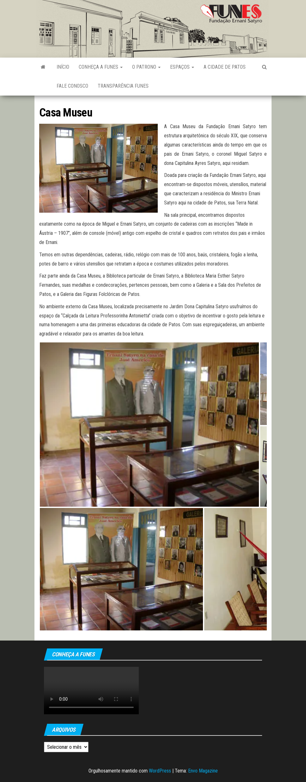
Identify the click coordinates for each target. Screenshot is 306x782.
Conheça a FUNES (101, 67)
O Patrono (146, 67)
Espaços (182, 67)
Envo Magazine (203, 771)
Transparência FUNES (123, 86)
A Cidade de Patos (225, 67)
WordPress (160, 771)
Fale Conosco (72, 86)
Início (63, 67)
